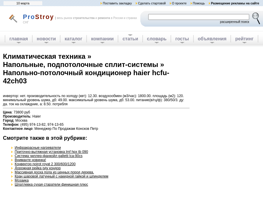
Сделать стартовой (152, 3)
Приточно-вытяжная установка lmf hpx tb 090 (51, 152)
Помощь (199, 3)
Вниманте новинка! (30, 160)
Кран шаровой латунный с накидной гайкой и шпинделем (61, 176)
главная (18, 38)
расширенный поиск (234, 21)
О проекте (179, 3)
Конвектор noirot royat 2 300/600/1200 (45, 164)
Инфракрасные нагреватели (38, 148)
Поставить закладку (117, 3)
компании (102, 38)
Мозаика (22, 180)
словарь (157, 38)
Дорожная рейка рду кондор (38, 168)
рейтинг (244, 38)
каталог (73, 38)
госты (182, 38)
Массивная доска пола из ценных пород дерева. (54, 172)
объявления (212, 38)
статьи (130, 38)
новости (46, 38)
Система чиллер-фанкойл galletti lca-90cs (48, 156)
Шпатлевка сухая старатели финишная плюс (51, 184)
